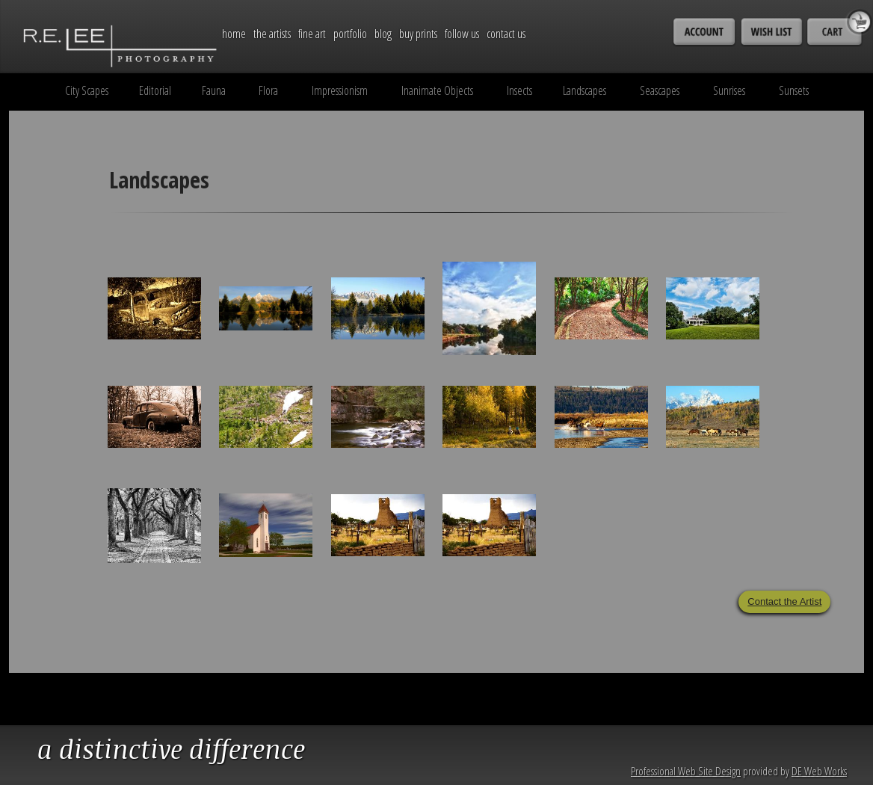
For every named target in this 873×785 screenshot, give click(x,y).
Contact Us (506, 33)
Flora (268, 90)
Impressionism (340, 90)
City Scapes (86, 90)
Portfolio (350, 33)
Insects (519, 90)
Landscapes (584, 90)
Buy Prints (418, 33)
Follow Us (462, 33)
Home (234, 33)
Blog (383, 33)
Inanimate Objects (437, 90)
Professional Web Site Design (686, 770)
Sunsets (794, 90)
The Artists (272, 33)
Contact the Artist (784, 601)
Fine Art (312, 33)
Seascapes (659, 90)
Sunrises (729, 90)
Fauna (214, 90)
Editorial (155, 90)
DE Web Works (819, 770)
